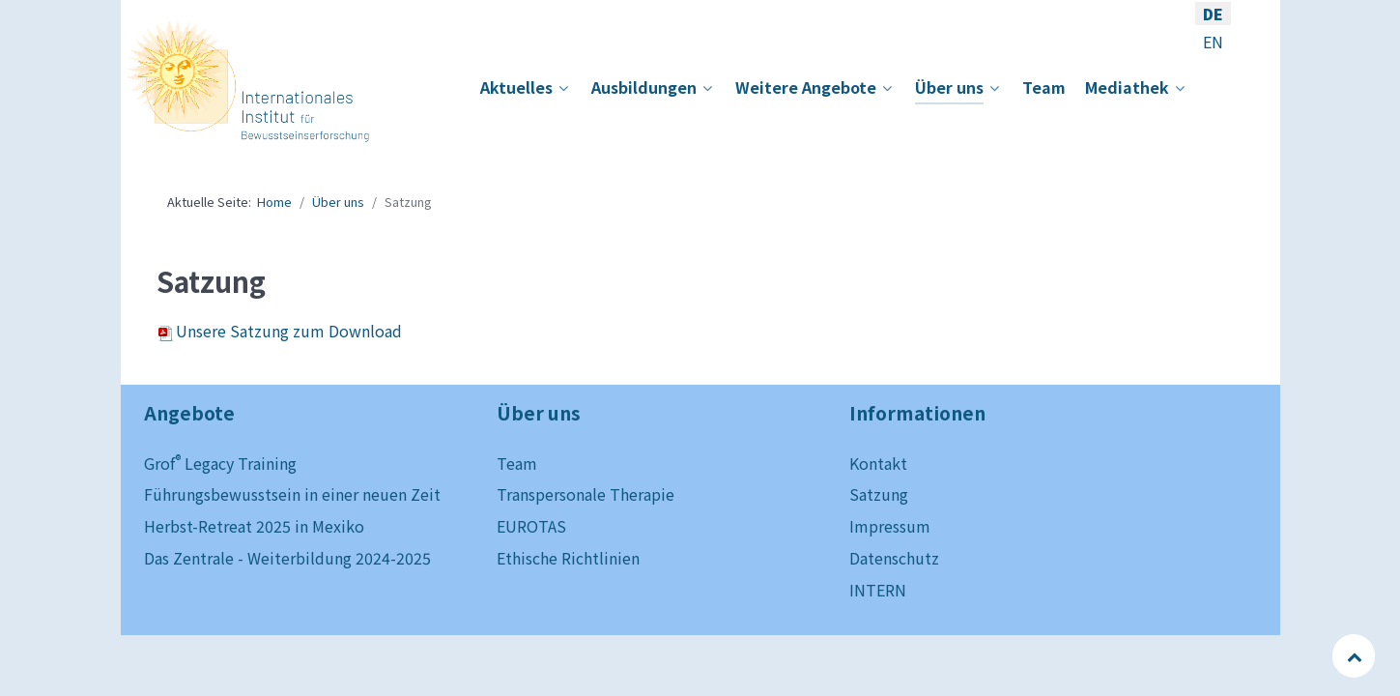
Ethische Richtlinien (568, 557)
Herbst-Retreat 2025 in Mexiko (254, 525)
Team (517, 463)
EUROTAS (531, 525)
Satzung (878, 494)
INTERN (877, 589)
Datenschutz (894, 557)
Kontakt (878, 463)
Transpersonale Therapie (585, 494)
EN (1213, 41)
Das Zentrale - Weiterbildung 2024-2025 (287, 557)
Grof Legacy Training (220, 463)
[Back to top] (1355, 655)
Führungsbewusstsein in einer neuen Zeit (292, 494)
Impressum (889, 525)
